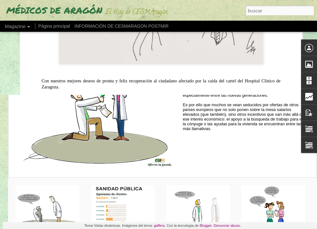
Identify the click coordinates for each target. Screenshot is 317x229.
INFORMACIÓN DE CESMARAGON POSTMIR (122, 26)
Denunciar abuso (226, 225)
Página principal (54, 26)
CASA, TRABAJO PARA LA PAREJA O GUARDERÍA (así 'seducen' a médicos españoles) (251, 59)
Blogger (206, 225)
